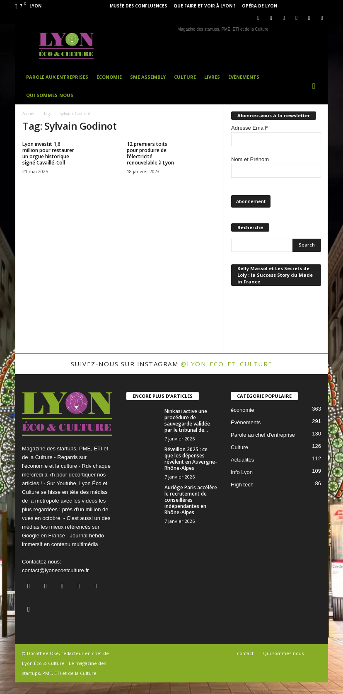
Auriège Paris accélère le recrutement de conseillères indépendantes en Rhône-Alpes (190, 500)
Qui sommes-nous (49, 95)
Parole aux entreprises (57, 77)
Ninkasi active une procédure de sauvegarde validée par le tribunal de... (187, 420)
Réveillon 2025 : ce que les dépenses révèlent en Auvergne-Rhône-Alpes (190, 459)
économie (242, 410)
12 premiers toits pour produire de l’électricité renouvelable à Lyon (150, 153)
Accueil (29, 113)
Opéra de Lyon (259, 6)
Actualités (242, 460)
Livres (212, 77)
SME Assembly (148, 77)
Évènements (243, 77)
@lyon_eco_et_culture (227, 364)
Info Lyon (242, 472)
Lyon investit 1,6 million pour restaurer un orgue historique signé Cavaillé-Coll (48, 153)
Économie (109, 77)
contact (245, 653)
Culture (185, 77)
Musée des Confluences (138, 6)
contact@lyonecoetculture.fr (55, 570)
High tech (242, 484)
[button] (316, 86)
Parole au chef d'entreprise (263, 435)
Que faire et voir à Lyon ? (205, 6)
